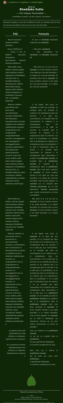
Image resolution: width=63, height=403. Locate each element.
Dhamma (13, 2)
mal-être (33, 184)
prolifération (34, 322)
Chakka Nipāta (36, 2)
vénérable (46, 40)
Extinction (34, 304)
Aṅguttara (24, 2)
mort (35, 73)
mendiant (33, 70)
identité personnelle (38, 175)
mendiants (44, 43)
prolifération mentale (47, 150)
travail (15, 397)
